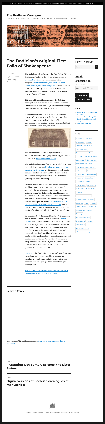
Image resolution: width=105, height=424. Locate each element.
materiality (79, 189)
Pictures (28, 253)
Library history (11, 79)
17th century (80, 138)
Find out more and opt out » (86, 3)
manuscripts (91, 185)
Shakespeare (80, 221)
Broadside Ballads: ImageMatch (87, 117)
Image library (89, 178)
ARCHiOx (89, 138)
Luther (88, 181)
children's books (81, 149)
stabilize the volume (33, 80)
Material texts (90, 189)
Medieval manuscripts (83, 196)
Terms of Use (68, 413)
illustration (79, 178)
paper (87, 203)
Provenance (92, 206)
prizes (84, 206)
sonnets (89, 221)
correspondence (81, 163)
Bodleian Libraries (37, 413)
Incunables (80, 181)
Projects (9, 82)
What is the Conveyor (84, 123)
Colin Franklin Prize (90, 156)
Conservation (80, 160)
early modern (80, 171)
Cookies (76, 413)
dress (90, 163)
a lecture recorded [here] (46, 158)
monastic (91, 199)
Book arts (79, 145)
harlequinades (91, 174)
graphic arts (80, 174)
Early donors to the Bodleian (85, 167)
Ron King (79, 214)
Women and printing (83, 232)
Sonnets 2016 (80, 224)
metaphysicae (81, 199)
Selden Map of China (83, 217)
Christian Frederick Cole (84, 153)
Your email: (80, 85)
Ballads (88, 142)
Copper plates (91, 160)
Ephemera (90, 171)
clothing (79, 156)
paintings (79, 203)
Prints (78, 206)
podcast (93, 203)
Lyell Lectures (80, 185)
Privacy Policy (58, 413)
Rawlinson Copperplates (84, 210)
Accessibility (49, 413)
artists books (80, 142)
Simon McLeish (12, 74)
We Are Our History (82, 228)
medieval (79, 192)
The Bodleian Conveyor (24, 15)
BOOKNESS (88, 145)
